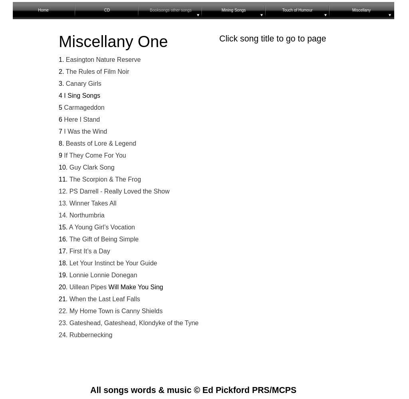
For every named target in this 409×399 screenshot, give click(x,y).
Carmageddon (83, 107)
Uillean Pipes (87, 287)
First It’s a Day (89, 251)
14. (63, 215)
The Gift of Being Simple (104, 239)
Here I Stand (82, 119)
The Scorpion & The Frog (105, 179)
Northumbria (86, 215)
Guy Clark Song (92, 167)
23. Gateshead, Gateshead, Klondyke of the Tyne (129, 323)
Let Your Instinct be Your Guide (112, 263)
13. (64, 203)
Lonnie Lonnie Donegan (102, 275)
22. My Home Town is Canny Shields (111, 311)
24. (63, 335)
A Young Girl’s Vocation (101, 227)
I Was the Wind (85, 131)
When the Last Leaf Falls (104, 299)
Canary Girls (82, 83)
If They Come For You (95, 155)
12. (63, 191)
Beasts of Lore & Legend (101, 143)
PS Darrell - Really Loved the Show (118, 191)
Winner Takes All (93, 203)
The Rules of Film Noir (96, 71)
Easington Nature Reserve (102, 59)
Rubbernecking (90, 335)
